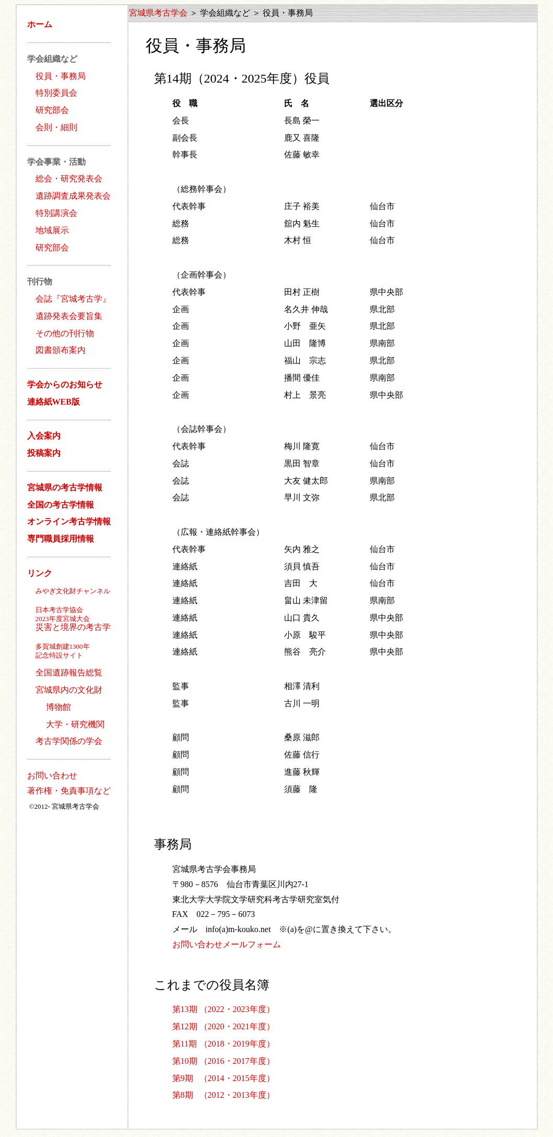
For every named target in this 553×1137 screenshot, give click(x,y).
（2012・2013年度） (237, 1094)
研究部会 (52, 110)
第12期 (184, 1026)
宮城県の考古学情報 (64, 487)
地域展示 (52, 230)
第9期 (182, 1078)
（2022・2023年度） (237, 1009)
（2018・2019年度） (237, 1043)
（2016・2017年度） (237, 1060)
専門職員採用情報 (60, 538)
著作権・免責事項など (69, 790)
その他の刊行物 (65, 333)
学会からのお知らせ (64, 384)
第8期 (182, 1094)
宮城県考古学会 (158, 12)
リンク (39, 573)
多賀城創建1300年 (63, 646)
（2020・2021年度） (237, 1026)
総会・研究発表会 (69, 178)
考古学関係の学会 (69, 741)
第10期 (184, 1060)
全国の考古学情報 (60, 504)
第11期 (184, 1043)
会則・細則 (56, 127)
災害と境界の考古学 (65, 623)
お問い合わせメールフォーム (226, 944)
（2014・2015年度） (237, 1078)
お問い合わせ (52, 775)
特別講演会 (56, 213)
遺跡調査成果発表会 (73, 195)
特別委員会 (56, 92)
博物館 (58, 707)
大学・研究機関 (75, 724)
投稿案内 (44, 453)
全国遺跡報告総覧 (69, 672)
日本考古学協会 (59, 610)
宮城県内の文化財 (69, 689)
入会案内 (44, 435)
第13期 (184, 1009)
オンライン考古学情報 (69, 521)
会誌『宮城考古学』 (73, 298)
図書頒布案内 (61, 350)
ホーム (39, 24)
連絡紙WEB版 (53, 401)
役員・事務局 (61, 76)
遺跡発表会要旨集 (69, 316)
